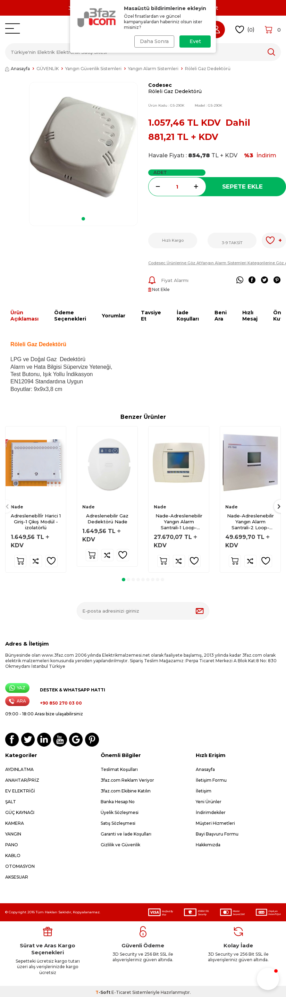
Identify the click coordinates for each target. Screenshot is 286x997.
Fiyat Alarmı (168, 280)
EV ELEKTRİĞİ (20, 791)
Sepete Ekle (242, 186)
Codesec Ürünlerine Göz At (174, 262)
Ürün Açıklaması (24, 315)
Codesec (160, 85)
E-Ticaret (121, 992)
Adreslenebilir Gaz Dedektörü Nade (107, 518)
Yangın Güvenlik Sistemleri (93, 68)
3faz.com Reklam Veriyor (127, 780)
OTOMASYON (20, 866)
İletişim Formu (211, 780)
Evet (195, 41)
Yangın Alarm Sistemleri (153, 68)
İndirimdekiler (211, 812)
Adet (160, 172)
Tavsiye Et (151, 315)
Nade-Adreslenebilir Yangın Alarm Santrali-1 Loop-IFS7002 (178, 522)
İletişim (203, 791)
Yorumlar (113, 316)
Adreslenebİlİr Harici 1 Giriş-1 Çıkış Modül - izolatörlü (36, 521)
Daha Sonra (154, 41)
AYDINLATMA (19, 769)
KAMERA (14, 823)
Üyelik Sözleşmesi (119, 812)
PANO (11, 844)
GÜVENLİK (47, 68)
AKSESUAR (16, 877)
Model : (208, 105)
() (244, 30)
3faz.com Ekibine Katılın (126, 791)
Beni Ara (220, 315)
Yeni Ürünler (208, 801)
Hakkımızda (208, 844)
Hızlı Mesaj (250, 315)
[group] (83, 147)
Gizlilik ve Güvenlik (120, 844)
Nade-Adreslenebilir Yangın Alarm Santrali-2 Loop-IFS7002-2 (250, 522)
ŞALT (10, 801)
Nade (17, 506)
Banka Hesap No (118, 801)
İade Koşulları (188, 315)
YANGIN (13, 834)
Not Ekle (159, 289)
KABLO (12, 855)
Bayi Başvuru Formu (217, 834)
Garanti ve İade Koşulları (126, 834)
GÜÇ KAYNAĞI (19, 812)
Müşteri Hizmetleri (215, 823)
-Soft (103, 992)
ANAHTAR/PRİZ (22, 780)
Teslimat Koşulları (119, 769)
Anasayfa (17, 68)
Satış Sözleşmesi (118, 823)
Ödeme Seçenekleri (70, 315)
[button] (83, 219)
